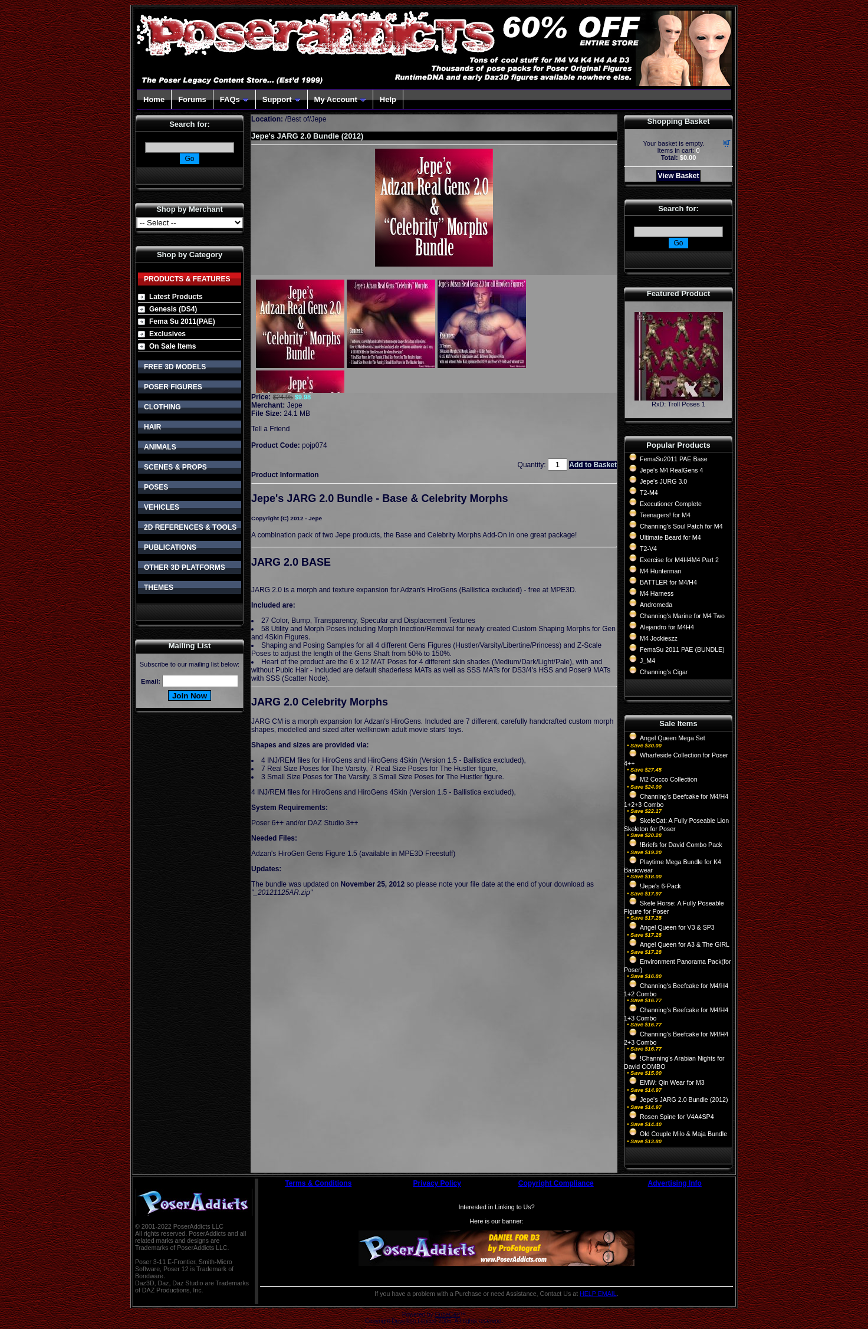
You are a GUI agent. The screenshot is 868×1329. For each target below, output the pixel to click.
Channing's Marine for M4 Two (682, 615)
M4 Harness (656, 593)
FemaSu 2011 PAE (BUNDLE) (682, 649)
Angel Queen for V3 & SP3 (677, 927)
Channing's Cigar (664, 671)
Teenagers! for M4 (665, 515)
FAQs (234, 99)
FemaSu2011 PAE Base (674, 458)
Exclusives (167, 334)
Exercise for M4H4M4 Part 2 (679, 559)
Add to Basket (593, 465)
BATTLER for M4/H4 (668, 582)
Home (154, 99)
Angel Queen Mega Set (672, 737)
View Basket (678, 176)
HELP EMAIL (598, 1293)
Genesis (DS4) (173, 309)
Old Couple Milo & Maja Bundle (683, 1133)
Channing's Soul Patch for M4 (681, 526)
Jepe (295, 405)
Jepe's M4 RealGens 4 (671, 470)
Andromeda (656, 604)
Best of (298, 119)
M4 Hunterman (660, 571)
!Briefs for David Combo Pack (681, 844)
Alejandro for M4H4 (667, 627)
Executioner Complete (671, 503)
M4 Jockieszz (659, 638)
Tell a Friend (270, 429)
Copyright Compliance (556, 1183)
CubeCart (447, 1314)
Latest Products (176, 297)
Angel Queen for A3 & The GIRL (684, 944)
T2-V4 (648, 548)
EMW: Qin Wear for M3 (672, 1082)
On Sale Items (172, 346)
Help (388, 99)
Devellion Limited (414, 1321)
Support (281, 99)
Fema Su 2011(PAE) (182, 321)
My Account (340, 99)
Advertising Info (675, 1183)
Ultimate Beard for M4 (670, 537)
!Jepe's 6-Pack (660, 886)
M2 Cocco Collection (669, 779)
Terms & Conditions (318, 1183)
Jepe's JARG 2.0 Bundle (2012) (684, 1099)
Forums (192, 99)
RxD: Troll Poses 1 (678, 404)
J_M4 (647, 660)
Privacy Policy (437, 1183)
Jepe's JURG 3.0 (663, 481)
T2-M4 (649, 492)
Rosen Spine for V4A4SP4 (677, 1116)
